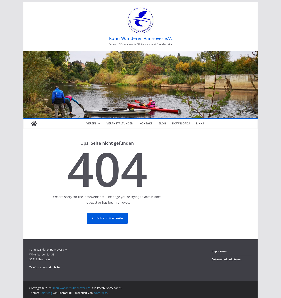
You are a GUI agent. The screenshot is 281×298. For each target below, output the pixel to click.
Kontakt (146, 123)
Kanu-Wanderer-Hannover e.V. (140, 38)
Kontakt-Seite (51, 267)
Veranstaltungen (120, 123)
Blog (162, 123)
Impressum (219, 251)
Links (200, 123)
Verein (91, 123)
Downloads (181, 123)
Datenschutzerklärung (226, 259)
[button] (98, 124)
